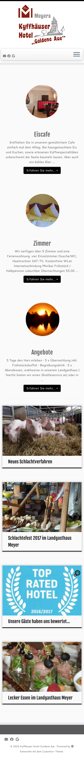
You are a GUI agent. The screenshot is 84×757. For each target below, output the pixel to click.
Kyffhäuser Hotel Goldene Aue (37, 746)
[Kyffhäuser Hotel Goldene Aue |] (42, 24)
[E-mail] (5, 56)
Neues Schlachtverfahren (30, 461)
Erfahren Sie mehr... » (42, 170)
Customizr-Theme (52, 751)
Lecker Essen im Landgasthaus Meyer (40, 698)
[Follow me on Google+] (14, 56)
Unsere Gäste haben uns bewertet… (39, 621)
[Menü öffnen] (76, 54)
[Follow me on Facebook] (9, 56)
